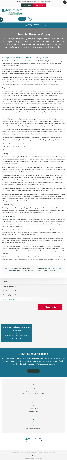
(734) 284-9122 (46, 1)
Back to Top (52, 444)
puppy (21, 55)
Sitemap (46, 444)
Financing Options (8, 289)
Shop (55, 12)
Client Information (8, 281)
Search (40, 444)
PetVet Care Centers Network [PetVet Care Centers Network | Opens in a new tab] (36, 453)
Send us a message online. (33, 421)
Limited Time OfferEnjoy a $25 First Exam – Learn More (32, 19)
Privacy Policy (15, 444)
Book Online (26, 5)
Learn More (33, 363)
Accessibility (34, 444)
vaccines (51, 155)
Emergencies (40, 5)
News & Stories (7, 293)
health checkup (36, 218)
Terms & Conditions (25, 444)
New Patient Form (8, 285)
